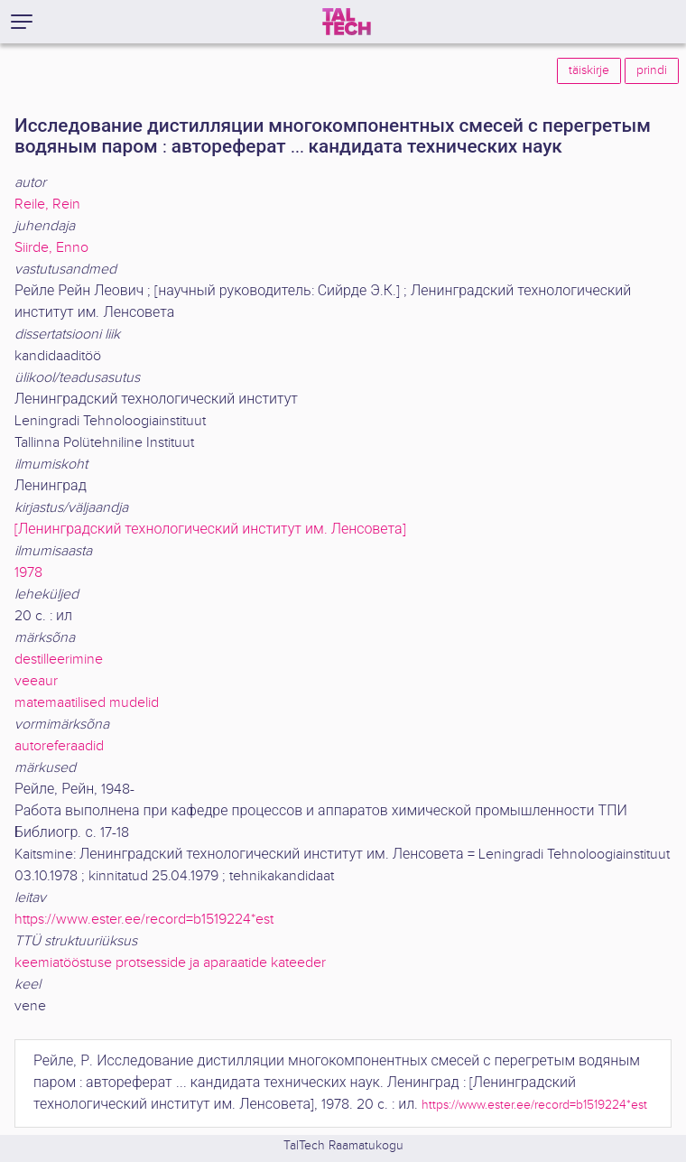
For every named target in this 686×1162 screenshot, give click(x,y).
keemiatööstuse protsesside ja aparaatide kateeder (170, 962)
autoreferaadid (59, 746)
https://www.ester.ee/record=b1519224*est (143, 919)
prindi (651, 70)
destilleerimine (58, 659)
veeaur (36, 681)
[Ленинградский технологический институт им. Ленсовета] (210, 529)
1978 (28, 572)
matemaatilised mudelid (86, 702)
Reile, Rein (47, 204)
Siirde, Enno (51, 247)
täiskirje (589, 70)
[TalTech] (346, 21)
